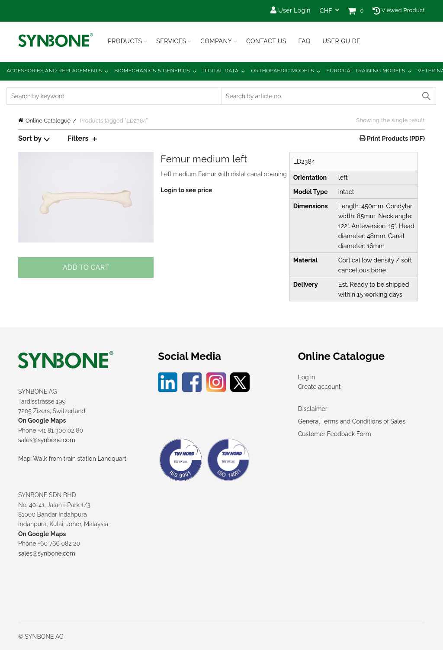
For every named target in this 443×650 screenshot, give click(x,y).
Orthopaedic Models (282, 71)
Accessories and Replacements (54, 71)
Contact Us (266, 41)
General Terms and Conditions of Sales (351, 421)
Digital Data (220, 71)
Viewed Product (398, 10)
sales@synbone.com (46, 440)
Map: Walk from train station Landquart (72, 458)
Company (216, 41)
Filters (77, 138)
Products (125, 41)
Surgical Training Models (366, 71)
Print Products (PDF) (395, 138)
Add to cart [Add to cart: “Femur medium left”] (86, 267)
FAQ (304, 41)
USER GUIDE (341, 41)
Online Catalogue (48, 120)
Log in (306, 377)
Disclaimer (312, 408)
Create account (319, 386)
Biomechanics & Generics (152, 71)
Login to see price (186, 190)
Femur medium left (204, 159)
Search (425, 96)
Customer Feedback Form (334, 433)
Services (171, 41)
